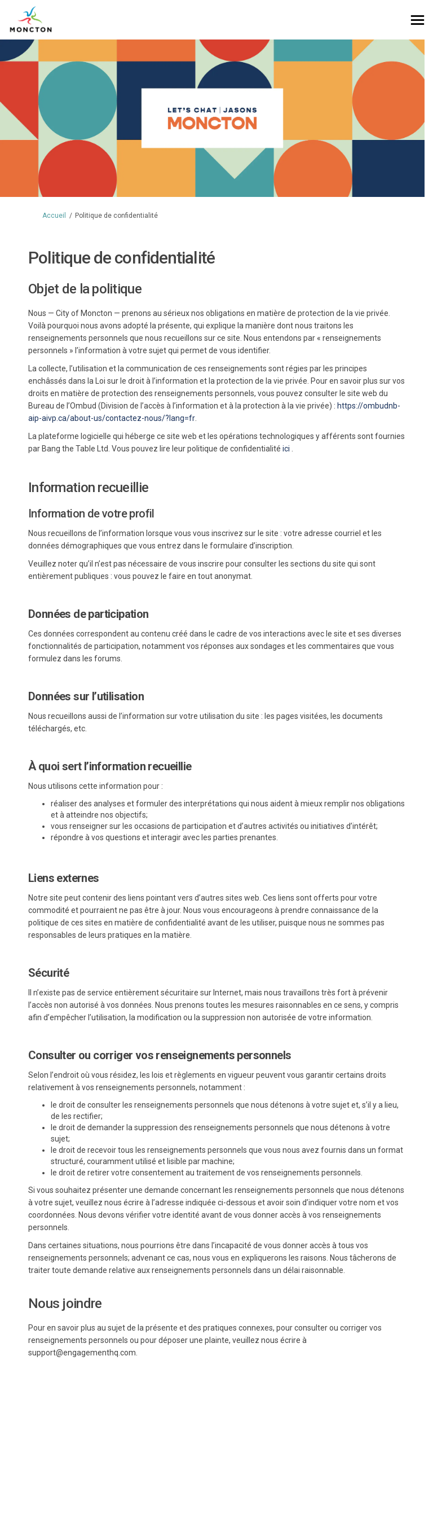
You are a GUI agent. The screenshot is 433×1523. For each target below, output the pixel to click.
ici (286, 448)
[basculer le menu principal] (417, 20)
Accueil (54, 216)
